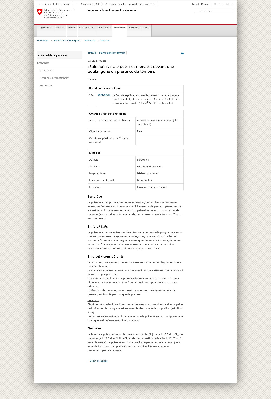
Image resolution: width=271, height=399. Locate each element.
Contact (195, 4)
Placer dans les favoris (112, 52)
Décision (105, 40)
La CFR (146, 27)
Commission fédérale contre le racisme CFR (130, 4)
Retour (92, 52)
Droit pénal (46, 70)
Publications (134, 27)
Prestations (119, 27)
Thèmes (72, 27)
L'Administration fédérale (54, 4)
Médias (204, 4)
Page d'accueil (45, 27)
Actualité (60, 27)
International (104, 27)
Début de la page (99, 360)
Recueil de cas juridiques (66, 40)
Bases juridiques (86, 27)
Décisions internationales (54, 78)
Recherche (90, 40)
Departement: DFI (88, 4)
